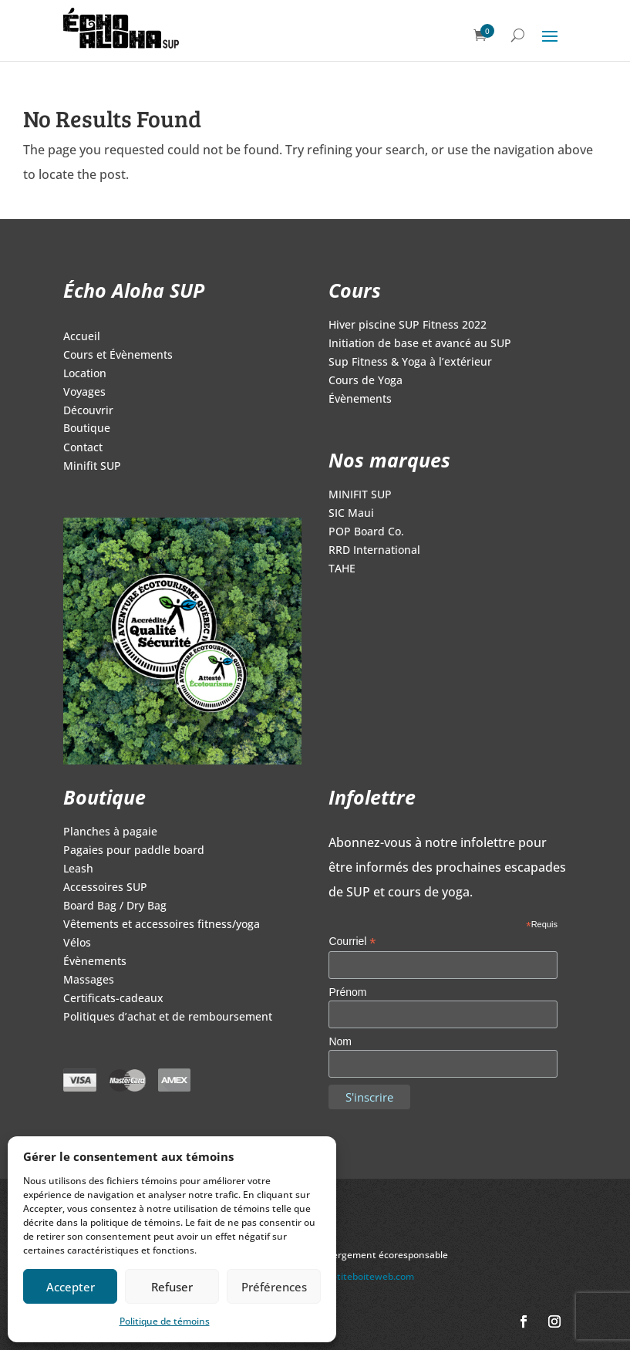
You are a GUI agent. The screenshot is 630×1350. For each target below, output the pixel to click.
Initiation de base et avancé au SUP (419, 344)
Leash (78, 869)
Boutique (86, 429)
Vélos (77, 943)
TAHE (341, 569)
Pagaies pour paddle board (133, 851)
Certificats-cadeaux (113, 999)
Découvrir (88, 411)
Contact (83, 448)
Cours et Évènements (118, 355)
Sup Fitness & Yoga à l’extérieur (410, 362)
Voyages (84, 392)
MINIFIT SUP (360, 495)
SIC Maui (351, 514)
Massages (88, 980)
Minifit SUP (92, 467)
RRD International (374, 551)
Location (84, 374)
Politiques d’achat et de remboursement (167, 1017)
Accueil (81, 337)
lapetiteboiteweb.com (366, 1276)
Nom (340, 1041)
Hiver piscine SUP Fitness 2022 (407, 325)
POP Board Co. (366, 532)
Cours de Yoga (365, 381)
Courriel (352, 941)
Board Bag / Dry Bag (115, 906)
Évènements (360, 399)
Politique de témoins (165, 1321)
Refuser (172, 1286)
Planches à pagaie (110, 832)
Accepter (70, 1286)
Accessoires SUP (105, 888)
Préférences (274, 1286)
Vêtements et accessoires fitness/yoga (161, 925)
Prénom (347, 992)
